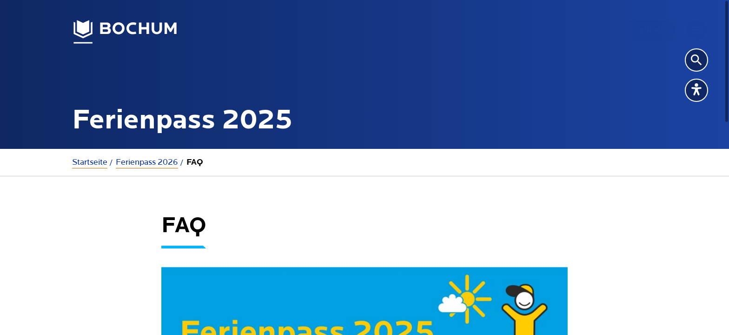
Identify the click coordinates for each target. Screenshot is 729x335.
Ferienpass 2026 (147, 162)
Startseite (89, 162)
